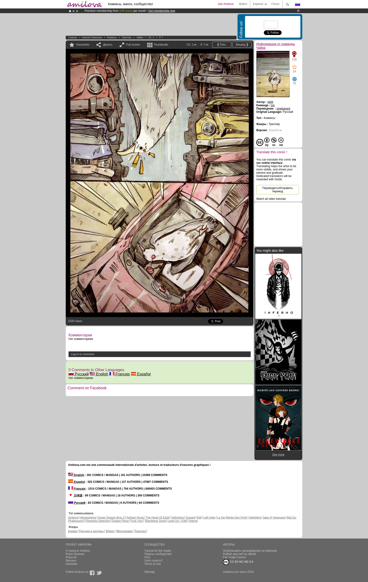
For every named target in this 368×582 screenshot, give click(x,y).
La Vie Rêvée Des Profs (232, 517)
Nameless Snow (156, 521)
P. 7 (161, 37)
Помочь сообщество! (158, 554)
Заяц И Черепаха (274, 517)
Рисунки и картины (91, 531)
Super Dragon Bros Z (111, 517)
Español (141, 374)
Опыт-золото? (153, 560)
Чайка (140, 37)
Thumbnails (161, 44)
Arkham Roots (135, 517)
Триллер (126, 37)
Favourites (82, 44)
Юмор (110, 531)
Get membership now (161, 10)
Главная (72, 37)
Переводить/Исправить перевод (277, 189)
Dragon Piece (120, 521)
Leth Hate (209, 517)
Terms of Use (152, 564)
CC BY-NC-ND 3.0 (238, 562)
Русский (79, 374)
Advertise (71, 564)
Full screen (133, 44)
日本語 (75, 495)
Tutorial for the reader (157, 550)
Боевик (72, 531)
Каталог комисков (92, 37)
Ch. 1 (151, 37)
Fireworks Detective (97, 521)
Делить (107, 44)
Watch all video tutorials (271, 199)
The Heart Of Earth (157, 517)
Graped (190, 517)
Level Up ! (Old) (177, 521)
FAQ (147, 557)
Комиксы (112, 37)
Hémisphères (88, 517)
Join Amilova (226, 4)
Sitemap (149, 572)
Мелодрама (124, 531)
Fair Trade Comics (234, 557)
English (99, 374)
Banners (71, 560)
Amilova (73, 517)
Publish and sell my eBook (239, 554)
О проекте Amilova (78, 550)
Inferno (193, 521)
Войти (243, 4)
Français (119, 374)
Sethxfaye (177, 517)
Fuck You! (136, 521)
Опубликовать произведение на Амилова (250, 550)
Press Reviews (75, 554)
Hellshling (255, 517)
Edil (199, 517)
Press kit (71, 557)
